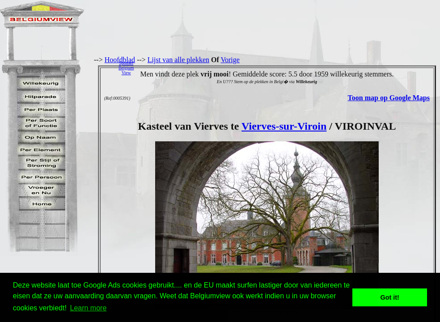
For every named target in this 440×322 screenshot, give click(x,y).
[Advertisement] (289, 67)
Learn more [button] (88, 308)
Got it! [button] (390, 297)
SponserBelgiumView (126, 67)
